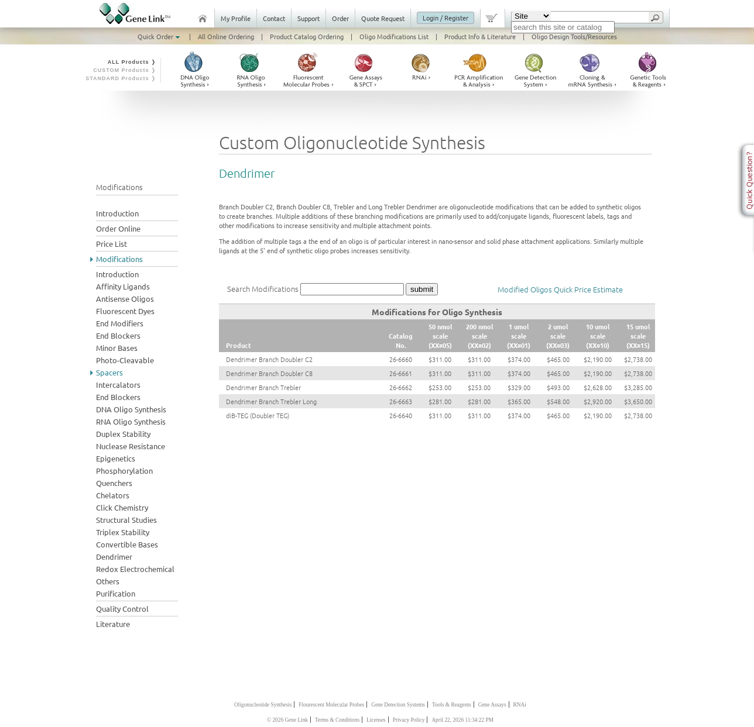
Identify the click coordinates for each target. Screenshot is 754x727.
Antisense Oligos (125, 299)
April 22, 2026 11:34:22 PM (462, 720)
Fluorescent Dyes (125, 311)
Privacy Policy (409, 720)
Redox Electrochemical (135, 569)
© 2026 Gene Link (287, 720)
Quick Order (160, 36)
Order (340, 18)
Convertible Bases (127, 544)
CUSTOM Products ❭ (124, 70)
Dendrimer (114, 556)
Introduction (117, 213)
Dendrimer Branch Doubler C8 (269, 373)
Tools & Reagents (451, 705)
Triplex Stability (122, 532)
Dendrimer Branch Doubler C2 (269, 359)
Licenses (376, 720)
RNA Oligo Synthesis (131, 421)
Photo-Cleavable (125, 360)
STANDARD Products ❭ (120, 78)
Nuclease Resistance (130, 446)
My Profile (236, 18)
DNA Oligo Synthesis (131, 409)
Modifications (119, 259)
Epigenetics (115, 458)
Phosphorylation (124, 471)
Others (107, 581)
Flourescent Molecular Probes (331, 705)
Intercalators (118, 385)
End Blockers (118, 335)
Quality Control (122, 609)
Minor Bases (117, 348)
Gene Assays (492, 705)
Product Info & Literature (480, 36)
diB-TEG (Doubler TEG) (257, 415)
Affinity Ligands (123, 286)
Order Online (118, 228)
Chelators (112, 495)
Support (308, 18)
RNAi (519, 705)
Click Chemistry (122, 507)
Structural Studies (126, 520)
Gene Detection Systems (398, 705)
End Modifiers (119, 323)
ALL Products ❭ (132, 62)
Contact (274, 18)
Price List (111, 244)
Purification (115, 593)
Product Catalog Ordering (307, 36)
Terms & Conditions (337, 720)
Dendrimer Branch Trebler (263, 387)
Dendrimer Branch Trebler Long (271, 401)
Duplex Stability (123, 434)
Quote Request (383, 18)
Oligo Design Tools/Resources (574, 36)
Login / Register (445, 17)
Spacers (109, 372)
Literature (113, 624)
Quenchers (114, 483)
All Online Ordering (226, 36)
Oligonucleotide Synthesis (263, 705)
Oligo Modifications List (394, 36)
